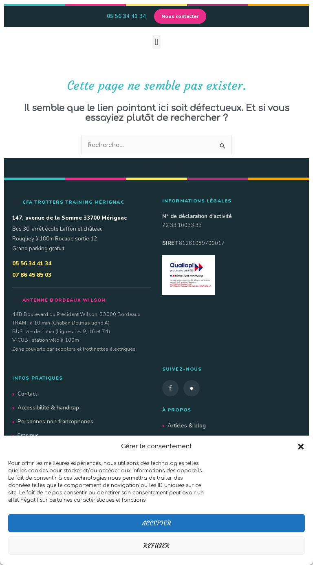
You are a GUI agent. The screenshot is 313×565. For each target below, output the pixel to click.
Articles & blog (187, 425)
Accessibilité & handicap (48, 408)
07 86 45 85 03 (31, 275)
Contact (27, 394)
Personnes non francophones (55, 421)
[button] (301, 447)
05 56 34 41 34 (126, 16)
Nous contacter (180, 16)
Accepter (156, 523)
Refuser (156, 545)
